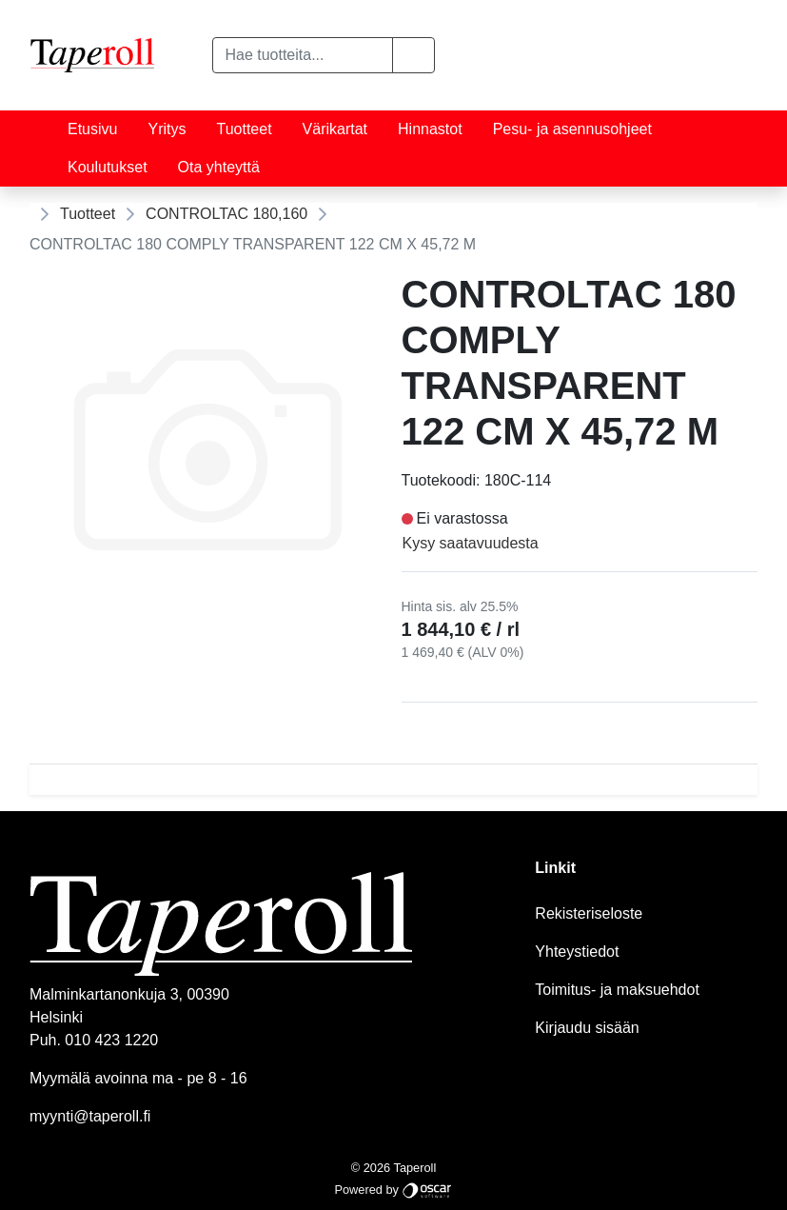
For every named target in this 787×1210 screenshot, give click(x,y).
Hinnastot (430, 129)
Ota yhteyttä (219, 167)
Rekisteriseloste (588, 913)
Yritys (167, 129)
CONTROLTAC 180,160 (226, 214)
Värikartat (335, 129)
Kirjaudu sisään (587, 1028)
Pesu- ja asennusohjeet (572, 129)
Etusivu (92, 129)
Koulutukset (108, 167)
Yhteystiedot (577, 951)
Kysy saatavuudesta (471, 543)
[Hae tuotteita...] (302, 55)
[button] (413, 55)
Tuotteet (243, 129)
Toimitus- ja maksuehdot (617, 990)
